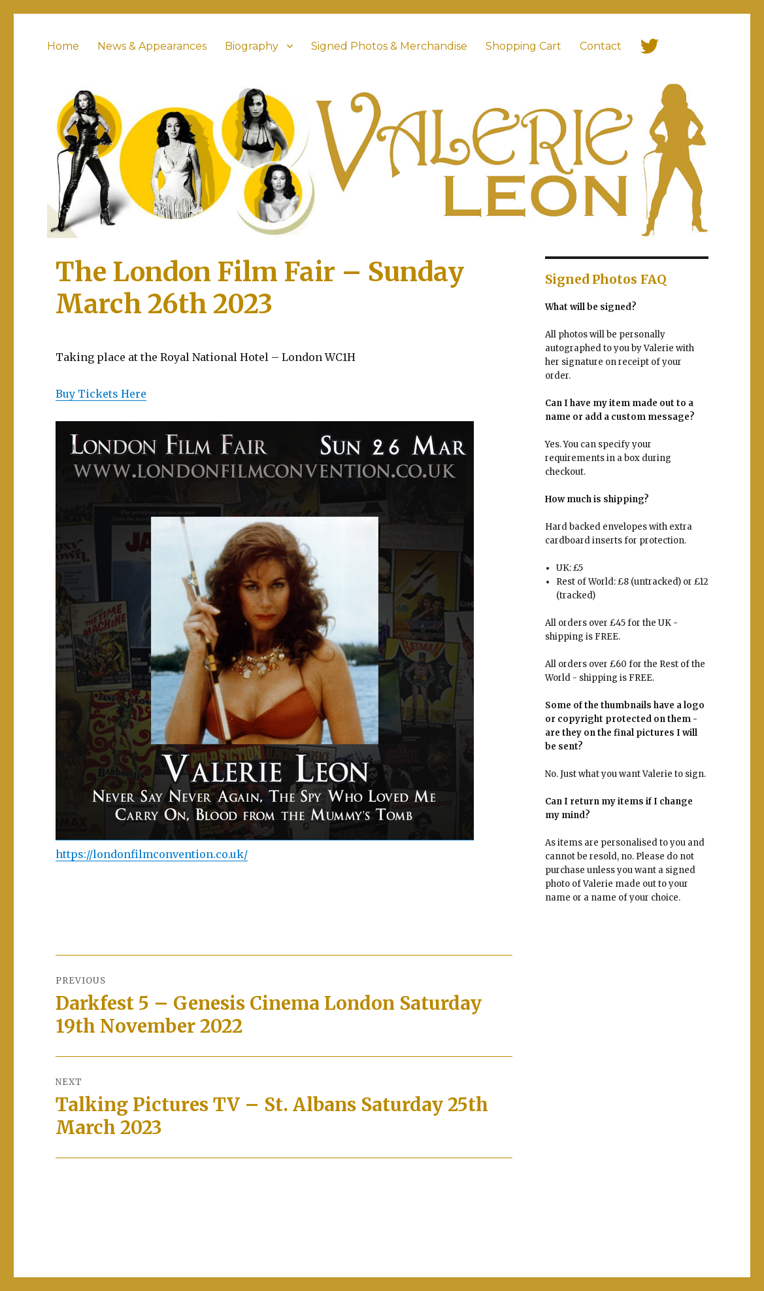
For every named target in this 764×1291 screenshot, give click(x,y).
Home (63, 46)
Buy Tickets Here (101, 393)
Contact (601, 46)
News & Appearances (152, 46)
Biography (251, 46)
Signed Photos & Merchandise (389, 46)
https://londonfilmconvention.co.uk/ (152, 854)
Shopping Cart (523, 46)
